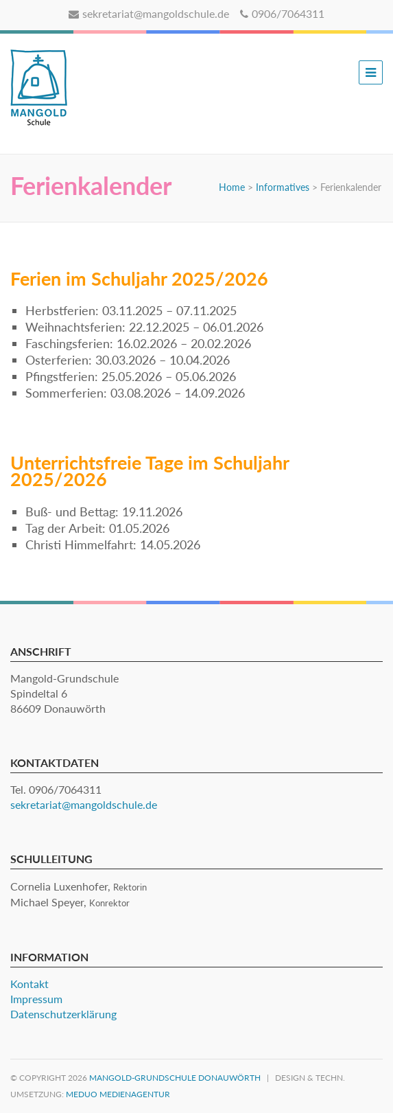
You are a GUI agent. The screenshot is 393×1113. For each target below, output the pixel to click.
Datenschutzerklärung (63, 1013)
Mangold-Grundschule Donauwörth (175, 1077)
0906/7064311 (282, 13)
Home (232, 187)
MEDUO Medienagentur (118, 1094)
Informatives (282, 187)
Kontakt (29, 983)
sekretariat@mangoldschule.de (149, 13)
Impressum (36, 998)
